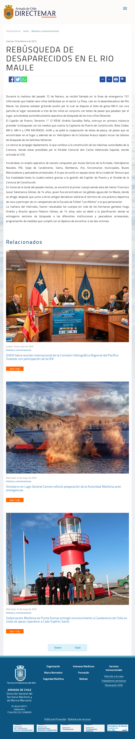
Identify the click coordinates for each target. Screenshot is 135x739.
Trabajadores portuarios (113, 680)
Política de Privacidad (55, 719)
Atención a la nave (113, 676)
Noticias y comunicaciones (45, 31)
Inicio (26, 31)
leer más (15, 369)
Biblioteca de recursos (79, 719)
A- (109, 79)
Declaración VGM (114, 685)
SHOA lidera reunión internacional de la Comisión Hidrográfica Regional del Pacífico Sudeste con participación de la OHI (62, 357)
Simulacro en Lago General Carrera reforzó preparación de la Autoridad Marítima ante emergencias (63, 488)
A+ (102, 79)
